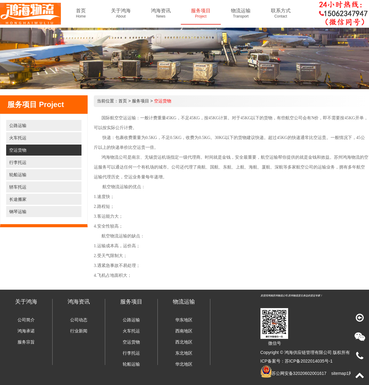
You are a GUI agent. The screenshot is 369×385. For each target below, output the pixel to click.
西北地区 (183, 341)
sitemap (338, 373)
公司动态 (78, 319)
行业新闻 (78, 330)
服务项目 (140, 100)
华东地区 (183, 319)
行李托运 (17, 162)
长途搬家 (17, 199)
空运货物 (17, 150)
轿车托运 (17, 187)
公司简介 (26, 319)
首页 (122, 100)
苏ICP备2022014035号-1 (309, 361)
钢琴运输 (17, 211)
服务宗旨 (26, 341)
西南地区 (183, 330)
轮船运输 (17, 174)
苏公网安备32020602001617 (299, 373)
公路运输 (17, 125)
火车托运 (17, 137)
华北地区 (183, 364)
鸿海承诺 (26, 330)
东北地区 (183, 353)
